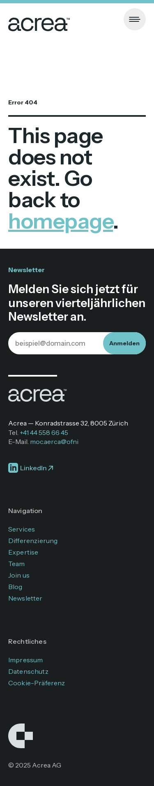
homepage (60, 221)
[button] (135, 19)
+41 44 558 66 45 (44, 432)
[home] (39, 19)
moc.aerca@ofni (54, 441)
